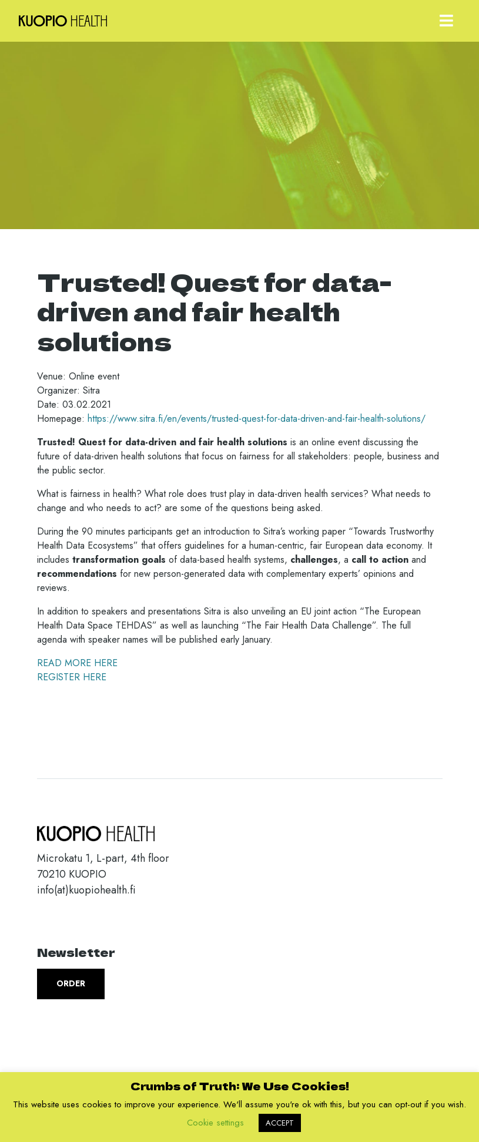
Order (70, 983)
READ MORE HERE (77, 663)
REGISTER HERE (71, 677)
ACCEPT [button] (280, 1122)
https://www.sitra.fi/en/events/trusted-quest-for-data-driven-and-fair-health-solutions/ (257, 418)
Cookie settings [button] (215, 1122)
